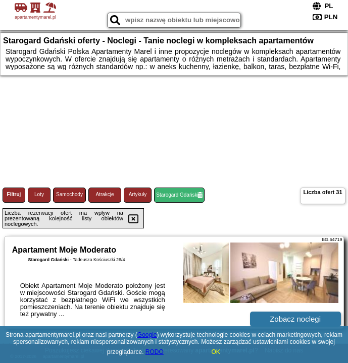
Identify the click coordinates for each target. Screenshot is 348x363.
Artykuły (138, 194)
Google (147, 334)
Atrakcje (104, 194)
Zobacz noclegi (295, 319)
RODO (154, 351)
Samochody (69, 194)
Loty (39, 194)
